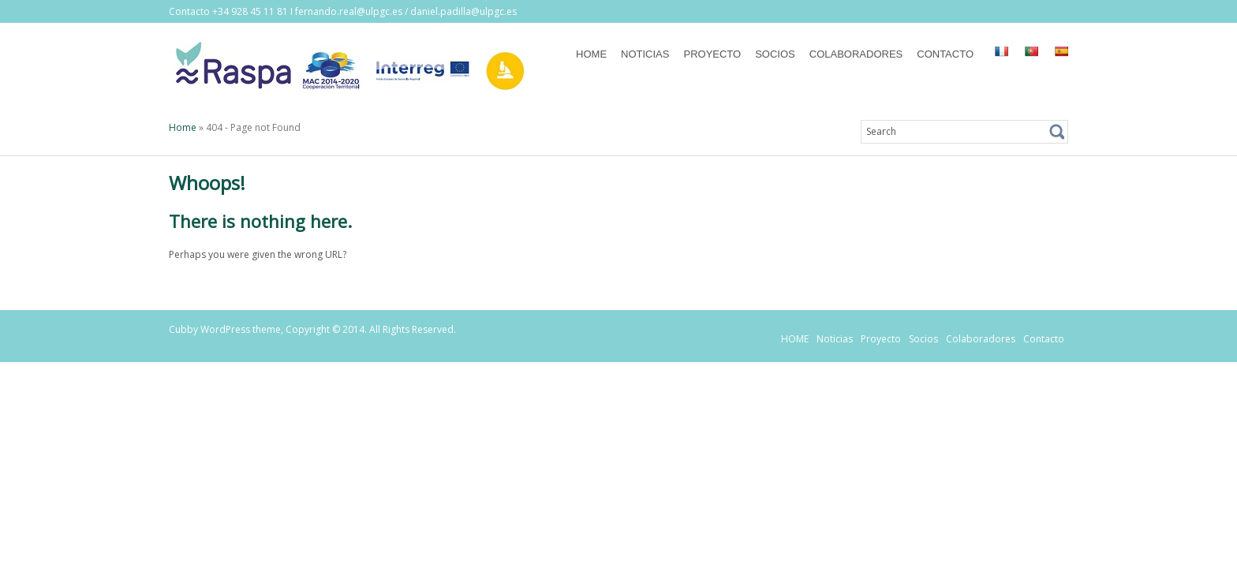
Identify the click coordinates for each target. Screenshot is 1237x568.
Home (182, 127)
